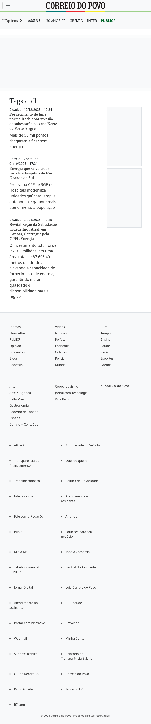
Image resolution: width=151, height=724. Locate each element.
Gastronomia (19, 405)
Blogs (13, 358)
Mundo (60, 365)
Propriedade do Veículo (82, 445)
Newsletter (17, 333)
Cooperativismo (66, 386)
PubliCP (15, 339)
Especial (15, 418)
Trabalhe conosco (27, 481)
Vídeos (60, 327)
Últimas (15, 327)
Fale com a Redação (28, 516)
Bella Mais (16, 399)
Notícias (61, 333)
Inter (13, 386)
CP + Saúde (73, 603)
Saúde (105, 346)
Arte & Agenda (20, 393)
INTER (92, 20)
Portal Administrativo (29, 623)
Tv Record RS (74, 689)
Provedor (72, 623)
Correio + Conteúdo (23, 424)
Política (60, 339)
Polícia (59, 358)
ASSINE (34, 20)
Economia (62, 346)
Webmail (20, 638)
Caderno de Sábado (23, 412)
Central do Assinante (80, 567)
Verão (105, 352)
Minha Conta (74, 638)
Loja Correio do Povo (80, 587)
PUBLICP (108, 20)
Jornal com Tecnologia (71, 393)
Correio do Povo (117, 386)
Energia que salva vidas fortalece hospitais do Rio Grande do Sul (30, 173)
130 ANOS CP (55, 20)
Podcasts (16, 365)
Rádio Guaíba (24, 689)
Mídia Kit (20, 552)
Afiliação (20, 445)
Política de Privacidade (82, 481)
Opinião (15, 346)
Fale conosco (23, 496)
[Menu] (7, 5)
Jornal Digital (23, 587)
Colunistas (17, 352)
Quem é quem (76, 461)
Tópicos (10, 20)
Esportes (107, 358)
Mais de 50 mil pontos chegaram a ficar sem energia (28, 140)
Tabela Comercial (78, 552)
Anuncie (71, 516)
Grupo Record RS (26, 674)
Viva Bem (62, 399)
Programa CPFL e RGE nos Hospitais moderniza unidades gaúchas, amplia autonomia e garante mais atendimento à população (32, 196)
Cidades (61, 352)
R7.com (19, 704)
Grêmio (106, 365)
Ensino (105, 339)
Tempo (106, 333)
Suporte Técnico (26, 654)
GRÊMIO (76, 20)
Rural (104, 327)
